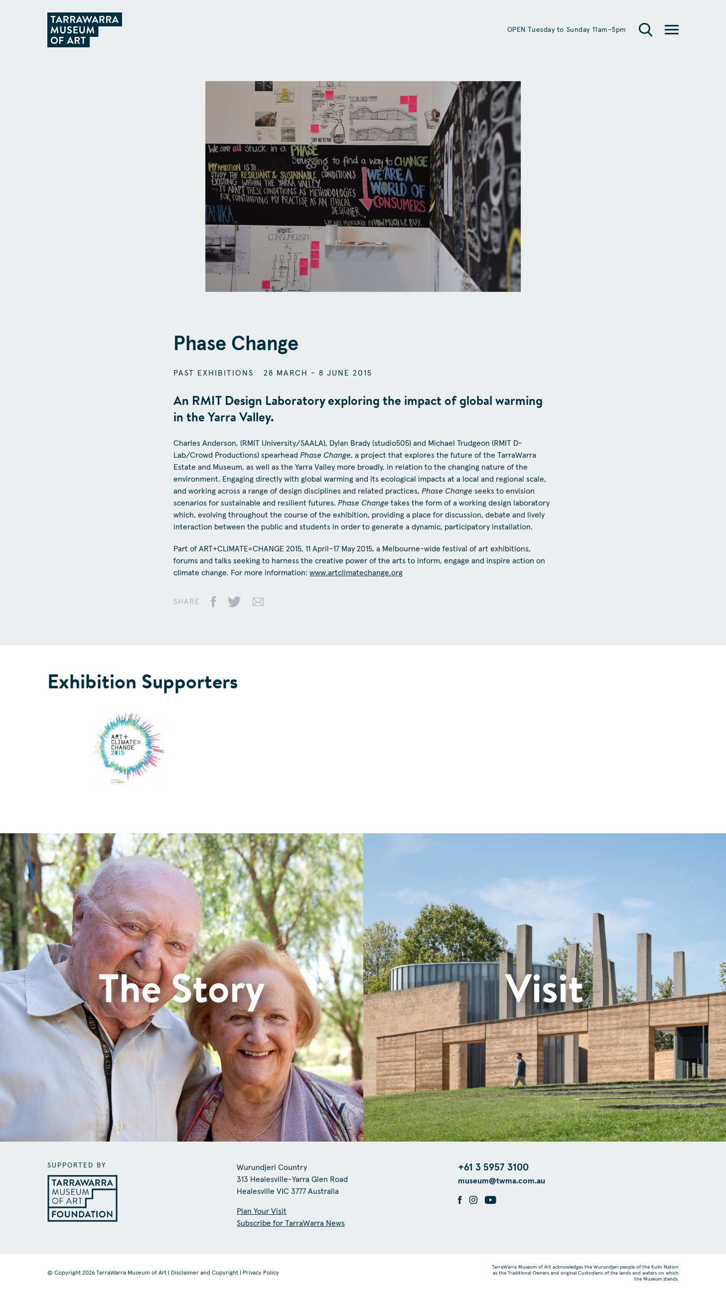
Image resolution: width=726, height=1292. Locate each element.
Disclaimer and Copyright (204, 1273)
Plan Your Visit (262, 1211)
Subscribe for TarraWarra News (291, 1223)
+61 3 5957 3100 (493, 1167)
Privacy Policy (261, 1273)
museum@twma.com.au (501, 1181)
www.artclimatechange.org (356, 573)
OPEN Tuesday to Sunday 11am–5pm (566, 29)
